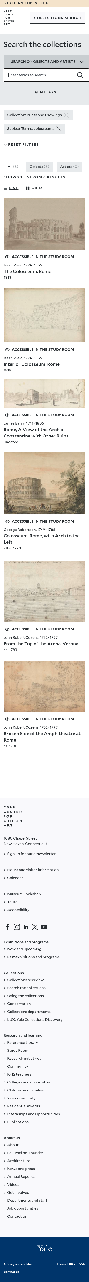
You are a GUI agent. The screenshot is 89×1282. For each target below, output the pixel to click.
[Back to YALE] (13, 816)
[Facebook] (7, 927)
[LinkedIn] (26, 927)
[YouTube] (44, 927)
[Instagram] (16, 927)
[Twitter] (35, 927)
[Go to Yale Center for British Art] (10, 17)
